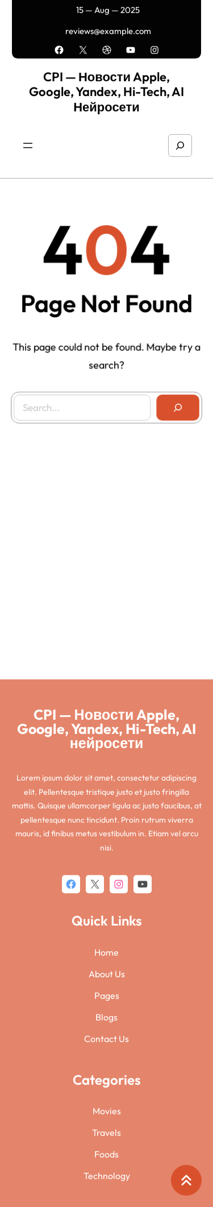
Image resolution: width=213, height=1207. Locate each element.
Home (106, 1121)
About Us (107, 1142)
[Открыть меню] (28, 141)
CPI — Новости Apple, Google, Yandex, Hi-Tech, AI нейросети (106, 87)
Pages (106, 1164)
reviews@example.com (108, 28)
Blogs (106, 1186)
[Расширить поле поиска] (180, 141)
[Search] (176, 405)
